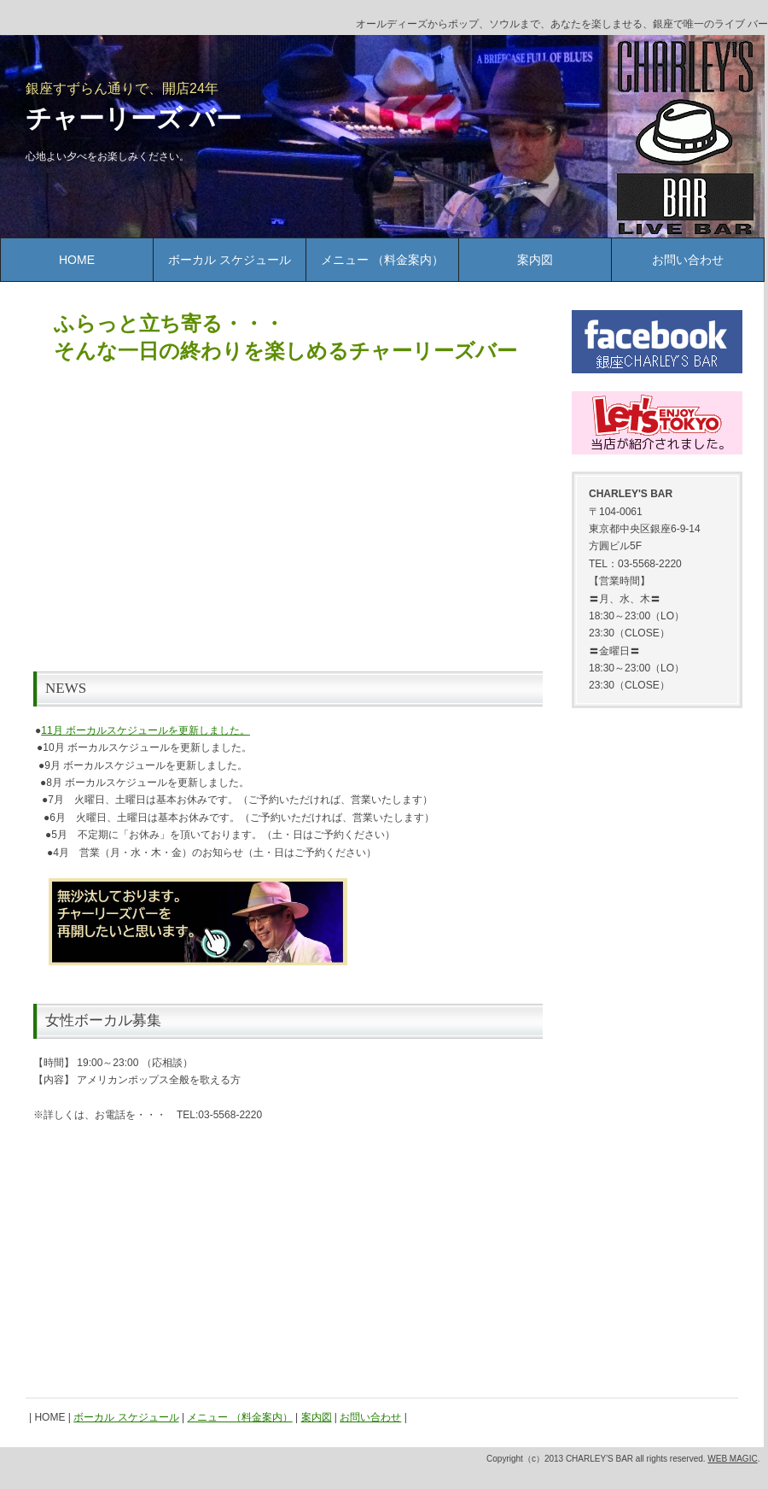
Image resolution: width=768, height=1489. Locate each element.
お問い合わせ (688, 260)
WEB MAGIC (732, 1458)
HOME (77, 260)
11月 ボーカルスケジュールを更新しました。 (145, 730)
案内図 (535, 260)
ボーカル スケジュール (229, 260)
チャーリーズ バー (133, 118)
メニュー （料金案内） (382, 260)
